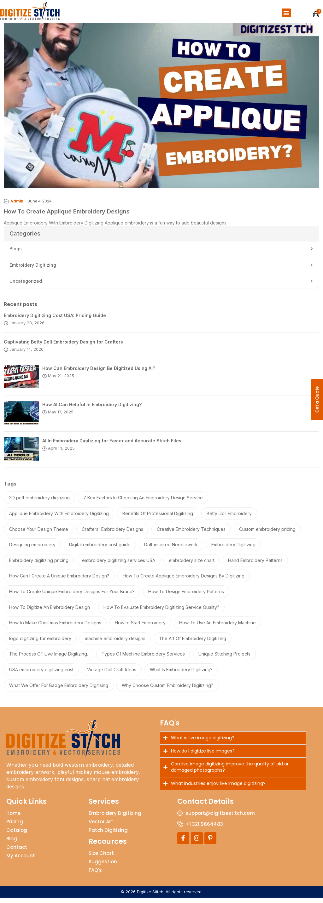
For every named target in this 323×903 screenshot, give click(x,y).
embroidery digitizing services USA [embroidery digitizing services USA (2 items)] (118, 565)
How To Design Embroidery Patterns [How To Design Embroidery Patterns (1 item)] (186, 596)
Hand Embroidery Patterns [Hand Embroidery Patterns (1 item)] (255, 565)
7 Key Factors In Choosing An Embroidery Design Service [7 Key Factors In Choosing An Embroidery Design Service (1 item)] (143, 503)
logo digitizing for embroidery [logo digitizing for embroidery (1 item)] (40, 643)
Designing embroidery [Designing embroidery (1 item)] (32, 550)
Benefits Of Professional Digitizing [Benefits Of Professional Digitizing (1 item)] (157, 518)
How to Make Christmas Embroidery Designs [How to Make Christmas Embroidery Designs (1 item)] (55, 628)
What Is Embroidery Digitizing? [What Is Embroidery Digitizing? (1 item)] (181, 675)
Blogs (15, 254)
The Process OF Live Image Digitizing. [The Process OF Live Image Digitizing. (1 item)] (48, 659)
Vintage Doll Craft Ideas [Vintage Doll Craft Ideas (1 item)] (111, 675)
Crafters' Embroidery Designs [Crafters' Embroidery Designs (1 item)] (112, 534)
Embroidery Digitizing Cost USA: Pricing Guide (55, 321)
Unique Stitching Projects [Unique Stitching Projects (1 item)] (224, 659)
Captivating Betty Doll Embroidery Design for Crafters (63, 347)
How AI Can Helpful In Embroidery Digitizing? (92, 409)
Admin (16, 206)
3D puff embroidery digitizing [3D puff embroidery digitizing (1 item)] (39, 503)
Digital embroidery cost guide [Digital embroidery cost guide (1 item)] (100, 550)
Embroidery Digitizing (32, 270)
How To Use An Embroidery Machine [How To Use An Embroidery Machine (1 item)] (217, 628)
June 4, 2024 (40, 206)
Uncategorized (25, 286)
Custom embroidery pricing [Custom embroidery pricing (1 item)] (267, 534)
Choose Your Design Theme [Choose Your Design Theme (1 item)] (38, 534)
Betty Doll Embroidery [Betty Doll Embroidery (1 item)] (229, 518)
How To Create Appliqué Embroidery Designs (67, 216)
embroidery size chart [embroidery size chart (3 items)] (191, 565)
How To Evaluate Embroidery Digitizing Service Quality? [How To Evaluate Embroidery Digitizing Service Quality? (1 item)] (161, 612)
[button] (286, 13)
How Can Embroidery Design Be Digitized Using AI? (98, 373)
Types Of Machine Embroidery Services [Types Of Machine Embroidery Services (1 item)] (143, 659)
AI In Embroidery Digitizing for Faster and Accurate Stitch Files (111, 446)
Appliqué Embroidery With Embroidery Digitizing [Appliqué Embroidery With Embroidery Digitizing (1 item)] (59, 518)
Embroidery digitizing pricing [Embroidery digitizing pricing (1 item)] (38, 565)
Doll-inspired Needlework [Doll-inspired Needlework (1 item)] (171, 550)
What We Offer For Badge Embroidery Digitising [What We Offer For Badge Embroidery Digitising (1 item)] (58, 690)
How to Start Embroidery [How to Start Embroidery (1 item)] (140, 628)
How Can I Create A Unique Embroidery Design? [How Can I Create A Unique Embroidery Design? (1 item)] (59, 581)
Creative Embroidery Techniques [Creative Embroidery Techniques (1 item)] (191, 534)
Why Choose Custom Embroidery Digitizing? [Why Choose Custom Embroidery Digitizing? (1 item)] (167, 690)
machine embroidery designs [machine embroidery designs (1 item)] (115, 643)
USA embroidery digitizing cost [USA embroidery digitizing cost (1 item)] (41, 675)
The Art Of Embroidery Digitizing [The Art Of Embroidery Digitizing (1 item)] (192, 643)
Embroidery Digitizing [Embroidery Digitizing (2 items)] (233, 550)
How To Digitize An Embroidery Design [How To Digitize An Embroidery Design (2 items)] (49, 612)
